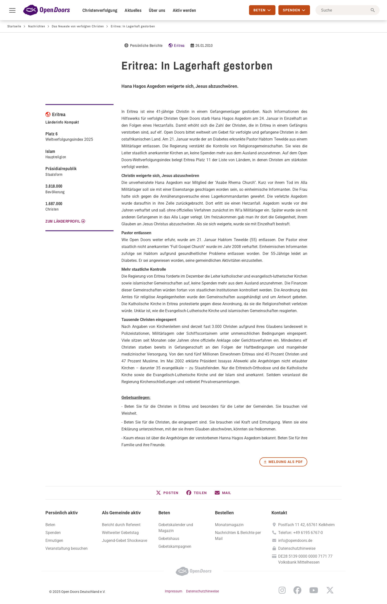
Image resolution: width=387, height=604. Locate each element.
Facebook (297, 590)
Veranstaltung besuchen (66, 548)
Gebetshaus (168, 538)
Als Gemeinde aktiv (121, 512)
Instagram (282, 590)
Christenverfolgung (99, 10)
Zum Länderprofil (62, 221)
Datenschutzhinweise (296, 548)
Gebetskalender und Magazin (175, 527)
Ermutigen (54, 540)
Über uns (157, 10)
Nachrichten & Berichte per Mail (238, 535)
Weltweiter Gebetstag (120, 532)
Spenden (53, 532)
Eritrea (179, 45)
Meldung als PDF (286, 462)
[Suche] (347, 10)
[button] (167, 492)
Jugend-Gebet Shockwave (124, 540)
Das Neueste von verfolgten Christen (78, 26)
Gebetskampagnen (174, 546)
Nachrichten (36, 26)
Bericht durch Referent (121, 524)
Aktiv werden (184, 10)
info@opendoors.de (295, 540)
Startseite (14, 26)
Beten (164, 512)
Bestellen (224, 512)
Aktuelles (133, 10)
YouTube (313, 590)
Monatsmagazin (229, 524)
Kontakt (279, 512)
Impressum (173, 591)
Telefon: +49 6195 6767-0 (300, 532)
